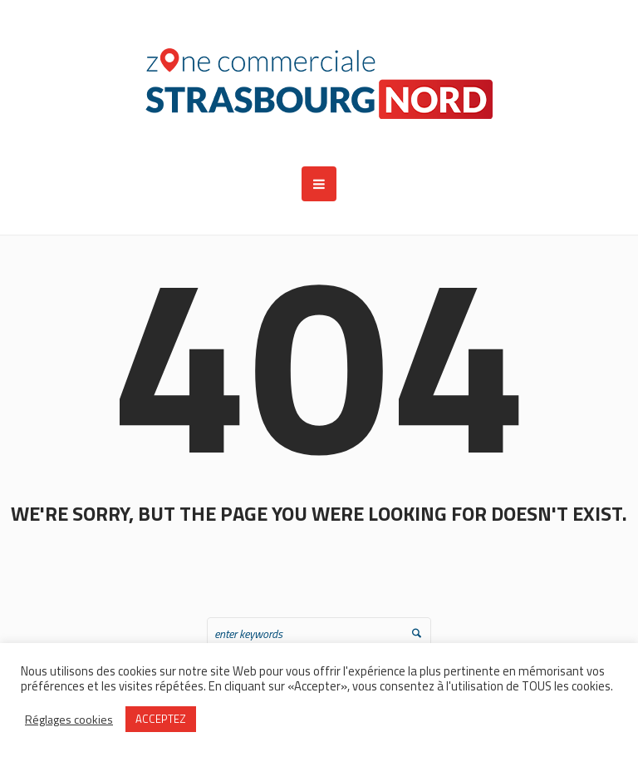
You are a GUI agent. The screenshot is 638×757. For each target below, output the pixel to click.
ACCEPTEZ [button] (160, 718)
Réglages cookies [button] (69, 719)
